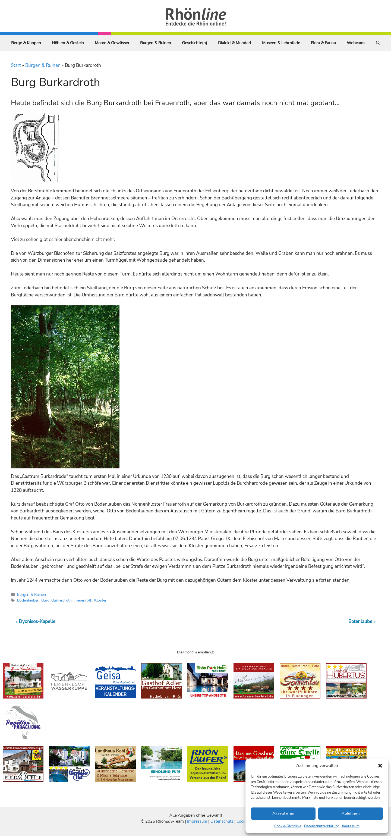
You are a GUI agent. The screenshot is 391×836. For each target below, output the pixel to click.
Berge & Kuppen (26, 43)
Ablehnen (351, 813)
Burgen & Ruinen (155, 43)
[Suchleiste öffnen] (378, 43)
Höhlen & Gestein (68, 43)
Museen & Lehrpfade (281, 43)
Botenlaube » (362, 621)
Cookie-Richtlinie (287, 826)
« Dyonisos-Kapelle (35, 621)
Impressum (351, 826)
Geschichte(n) (194, 43)
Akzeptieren (283, 813)
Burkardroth (61, 600)
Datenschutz (221, 821)
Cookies (243, 821)
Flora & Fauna (323, 43)
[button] (380, 765)
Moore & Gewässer (112, 43)
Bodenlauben (28, 600)
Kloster (100, 600)
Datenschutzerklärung (321, 826)
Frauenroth (83, 600)
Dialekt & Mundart (234, 43)
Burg (45, 600)
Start (16, 65)
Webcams (356, 43)
